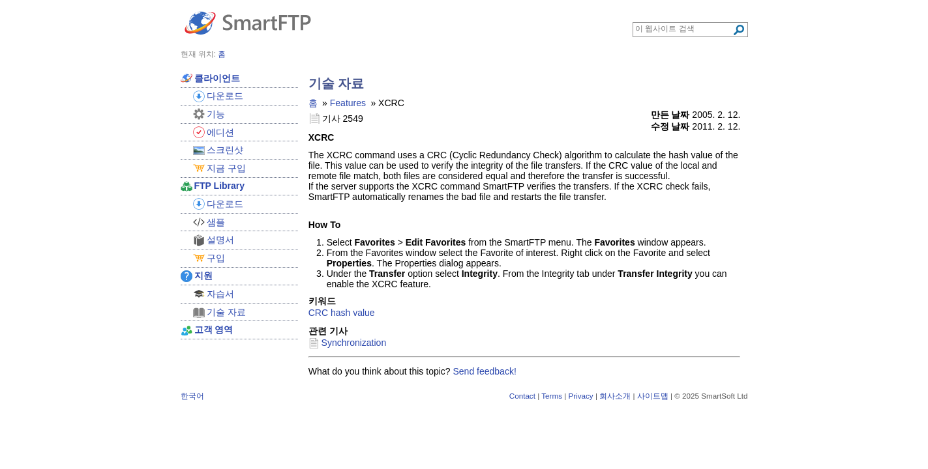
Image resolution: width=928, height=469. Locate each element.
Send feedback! (484, 371)
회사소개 (615, 395)
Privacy (580, 395)
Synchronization (354, 342)
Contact (522, 395)
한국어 (192, 395)
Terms (551, 395)
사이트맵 (652, 395)
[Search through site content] (683, 28)
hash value (353, 312)
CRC (318, 312)
